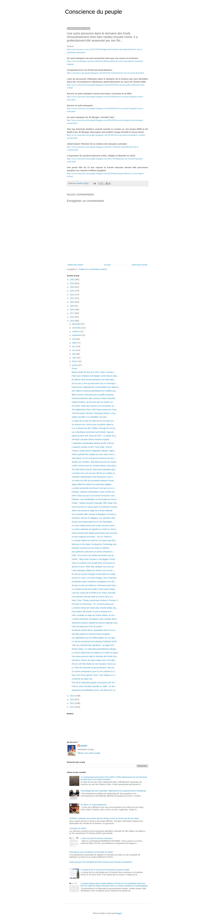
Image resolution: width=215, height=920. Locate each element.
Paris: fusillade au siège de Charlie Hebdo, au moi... (94, 615)
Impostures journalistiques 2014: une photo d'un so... (94, 690)
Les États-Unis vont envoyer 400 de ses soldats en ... (94, 473)
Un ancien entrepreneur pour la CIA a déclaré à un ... (94, 671)
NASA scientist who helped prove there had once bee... (95, 533)
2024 (72, 287)
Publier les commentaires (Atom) (93, 269)
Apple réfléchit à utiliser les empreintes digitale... (92, 484)
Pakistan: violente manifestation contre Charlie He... (94, 492)
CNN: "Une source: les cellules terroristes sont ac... (93, 555)
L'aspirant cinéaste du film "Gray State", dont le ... (93, 447)
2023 (72, 291)
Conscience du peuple (93, 11)
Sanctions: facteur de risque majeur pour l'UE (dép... (94, 660)
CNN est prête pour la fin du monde (87, 626)
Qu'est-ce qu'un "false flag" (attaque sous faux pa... (93, 567)
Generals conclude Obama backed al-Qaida (90, 439)
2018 (72, 309)
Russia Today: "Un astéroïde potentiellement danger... (95, 649)
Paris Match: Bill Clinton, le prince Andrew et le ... (93, 611)
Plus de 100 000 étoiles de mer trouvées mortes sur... (94, 664)
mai (74, 350)
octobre (75, 331)
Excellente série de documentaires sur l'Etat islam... (94, 379)
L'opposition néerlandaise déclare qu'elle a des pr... (93, 443)
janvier (75, 365)
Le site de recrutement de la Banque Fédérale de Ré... (95, 641)
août (74, 339)
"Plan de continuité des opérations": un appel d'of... (93, 645)
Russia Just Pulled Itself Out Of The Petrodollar (92, 522)
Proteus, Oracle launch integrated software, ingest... (94, 451)
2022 (72, 295)
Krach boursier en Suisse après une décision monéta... (95, 507)
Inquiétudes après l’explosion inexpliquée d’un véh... (94, 581)
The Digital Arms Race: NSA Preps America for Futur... (95, 409)
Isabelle (83, 746)
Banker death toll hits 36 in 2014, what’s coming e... (94, 372)
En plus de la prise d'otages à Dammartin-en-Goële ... (94, 574)
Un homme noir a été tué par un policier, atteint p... (93, 424)
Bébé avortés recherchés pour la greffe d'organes (93, 395)
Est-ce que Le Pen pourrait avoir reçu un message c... (95, 383)
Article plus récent (75, 265)
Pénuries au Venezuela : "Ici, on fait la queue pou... (93, 604)
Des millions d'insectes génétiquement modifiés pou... (94, 391)
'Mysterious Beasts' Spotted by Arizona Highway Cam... (95, 623)
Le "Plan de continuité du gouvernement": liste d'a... (94, 667)
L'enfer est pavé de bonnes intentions (96, 838)
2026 (72, 279)
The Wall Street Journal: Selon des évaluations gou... (94, 469)
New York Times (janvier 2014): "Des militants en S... (94, 675)
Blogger (118, 913)
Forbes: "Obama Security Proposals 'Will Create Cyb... (95, 503)
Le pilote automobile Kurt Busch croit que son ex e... (94, 488)
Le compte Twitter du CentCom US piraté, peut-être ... (95, 540)
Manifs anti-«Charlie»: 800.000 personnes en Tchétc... (95, 462)
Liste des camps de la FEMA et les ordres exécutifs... (94, 593)
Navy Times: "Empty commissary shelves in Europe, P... (95, 600)
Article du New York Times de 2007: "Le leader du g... (94, 436)
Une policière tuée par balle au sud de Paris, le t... (93, 597)
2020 (72, 302)
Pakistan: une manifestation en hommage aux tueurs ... (95, 499)
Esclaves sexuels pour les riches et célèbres (90, 548)
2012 (72, 703)
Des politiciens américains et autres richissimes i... (93, 552)
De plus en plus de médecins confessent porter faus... (95, 585)
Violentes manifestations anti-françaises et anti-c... (93, 477)
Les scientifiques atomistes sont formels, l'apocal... (93, 432)
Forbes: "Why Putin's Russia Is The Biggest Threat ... (94, 559)
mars (74, 358)
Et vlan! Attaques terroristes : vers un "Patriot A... (92, 537)
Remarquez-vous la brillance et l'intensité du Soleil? (91, 852)
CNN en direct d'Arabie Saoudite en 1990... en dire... (94, 686)
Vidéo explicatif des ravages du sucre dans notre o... (94, 454)
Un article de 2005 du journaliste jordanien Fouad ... (94, 480)
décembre (76, 324)
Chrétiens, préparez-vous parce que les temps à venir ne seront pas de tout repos (104, 818)
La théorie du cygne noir (82, 679)
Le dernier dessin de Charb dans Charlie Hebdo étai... (95, 608)
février (75, 361)
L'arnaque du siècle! (78, 828)
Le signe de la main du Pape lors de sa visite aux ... (94, 421)
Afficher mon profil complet (88, 753)
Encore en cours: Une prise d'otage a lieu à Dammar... (95, 578)
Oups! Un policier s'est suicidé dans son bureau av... (94, 563)
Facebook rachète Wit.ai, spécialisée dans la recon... (94, 630)
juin (74, 346)
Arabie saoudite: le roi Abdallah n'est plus (89, 417)
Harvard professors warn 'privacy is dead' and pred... (94, 398)
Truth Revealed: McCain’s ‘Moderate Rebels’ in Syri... (94, 413)
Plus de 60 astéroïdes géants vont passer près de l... (94, 682)
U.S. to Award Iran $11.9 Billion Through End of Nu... (94, 428)
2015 (72, 321)
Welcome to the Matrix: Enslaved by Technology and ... (95, 544)
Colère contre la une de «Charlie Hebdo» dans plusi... (94, 466)
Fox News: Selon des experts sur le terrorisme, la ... (94, 406)
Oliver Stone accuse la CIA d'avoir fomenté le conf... (94, 496)
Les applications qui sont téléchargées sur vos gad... (94, 638)
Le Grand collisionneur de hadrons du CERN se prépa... (95, 653)
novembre (76, 328)
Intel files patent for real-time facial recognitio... (91, 634)
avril (74, 354)
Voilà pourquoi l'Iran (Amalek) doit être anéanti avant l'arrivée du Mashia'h (100, 862)
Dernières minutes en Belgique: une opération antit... (94, 518)
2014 (72, 696)
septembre (77, 335)
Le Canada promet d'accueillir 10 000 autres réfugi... (94, 589)
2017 (72, 313)
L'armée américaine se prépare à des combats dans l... (95, 619)
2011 (72, 707)
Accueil (107, 265)
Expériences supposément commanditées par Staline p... (96, 387)
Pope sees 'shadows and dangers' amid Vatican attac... (95, 376)
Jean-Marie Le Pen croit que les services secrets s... (94, 458)
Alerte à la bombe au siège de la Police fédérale (92, 510)
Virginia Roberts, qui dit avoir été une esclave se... (93, 402)
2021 (72, 298)
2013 (72, 699)
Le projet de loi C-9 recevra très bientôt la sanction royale (105, 870)
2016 (72, 317)
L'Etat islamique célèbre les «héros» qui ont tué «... (93, 570)
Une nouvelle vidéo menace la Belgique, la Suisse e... (95, 514)
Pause (74, 368)
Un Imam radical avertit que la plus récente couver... (94, 525)
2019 (72, 306)
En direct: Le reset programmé (94, 805)
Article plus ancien (139, 265)
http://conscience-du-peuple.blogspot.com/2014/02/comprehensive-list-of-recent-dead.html (105, 73)
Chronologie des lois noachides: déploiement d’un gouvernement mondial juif (113, 791)
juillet (74, 343)
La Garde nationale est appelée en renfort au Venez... (94, 529)
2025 (72, 283)
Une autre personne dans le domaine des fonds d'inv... (95, 656)
